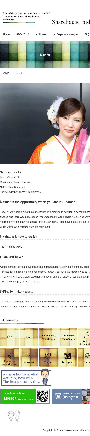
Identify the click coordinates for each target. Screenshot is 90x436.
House (42, 34)
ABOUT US (22, 34)
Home (6, 34)
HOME (5, 73)
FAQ (86, 34)
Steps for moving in (67, 34)
